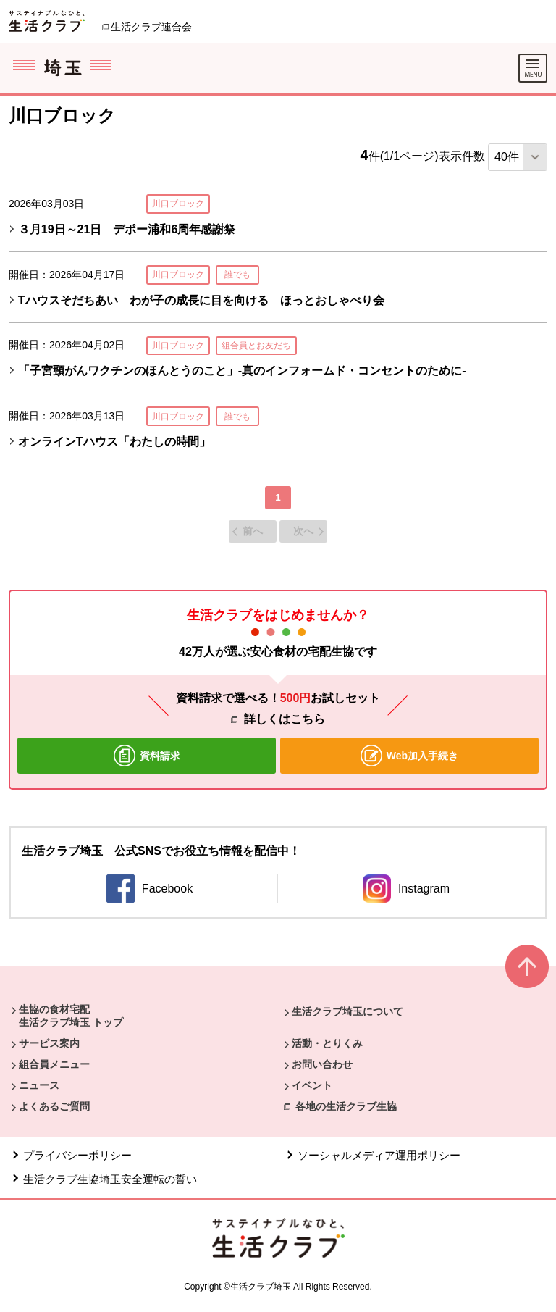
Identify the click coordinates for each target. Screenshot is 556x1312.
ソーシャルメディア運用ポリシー (379, 1155)
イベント (312, 1085)
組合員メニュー (54, 1064)
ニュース (39, 1085)
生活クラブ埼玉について (347, 1011)
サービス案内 (49, 1043)
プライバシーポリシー (77, 1155)
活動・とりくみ (327, 1043)
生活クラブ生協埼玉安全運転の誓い (110, 1179)
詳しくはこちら (284, 719)
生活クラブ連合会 (151, 27)
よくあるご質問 (54, 1106)
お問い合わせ (322, 1064)
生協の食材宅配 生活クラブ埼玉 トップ (71, 1015)
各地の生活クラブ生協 (346, 1106)
